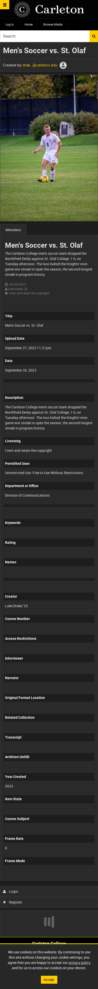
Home (29, 24)
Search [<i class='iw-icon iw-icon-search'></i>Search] (93, 36)
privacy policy (79, 962)
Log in (10, 24)
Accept (49, 979)
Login (10, 891)
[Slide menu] (4, 4)
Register (12, 902)
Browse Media (53, 24)
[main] (49, 489)
